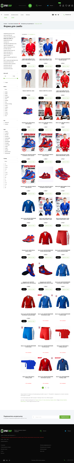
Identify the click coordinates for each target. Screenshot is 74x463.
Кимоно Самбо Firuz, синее (28, 90)
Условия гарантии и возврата (6, 447)
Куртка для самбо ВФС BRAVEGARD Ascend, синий (62, 314)
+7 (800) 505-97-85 (70, 460)
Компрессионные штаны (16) (9, 50)
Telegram (50, 5)
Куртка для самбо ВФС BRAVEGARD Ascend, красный (62, 59)
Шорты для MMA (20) (8, 35)
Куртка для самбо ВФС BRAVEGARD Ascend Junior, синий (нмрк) (62, 283)
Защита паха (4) (7, 55)
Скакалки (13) (6, 42)
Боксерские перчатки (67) (9, 61)
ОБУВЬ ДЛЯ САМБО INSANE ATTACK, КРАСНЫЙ (62, 187)
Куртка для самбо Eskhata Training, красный (62, 346)
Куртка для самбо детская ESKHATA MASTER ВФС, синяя (45, 59)
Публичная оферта (43, 449)
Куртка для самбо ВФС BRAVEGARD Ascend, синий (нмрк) (28, 219)
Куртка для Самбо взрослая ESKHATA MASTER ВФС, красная (62, 91)
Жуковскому (23, 401)
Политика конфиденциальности (45, 445)
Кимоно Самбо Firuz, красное (45, 90)
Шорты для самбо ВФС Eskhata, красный (45, 123)
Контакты (28, 14)
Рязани (36, 400)
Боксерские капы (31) (8, 66)
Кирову (51, 400)
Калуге (55, 400)
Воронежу (48, 400)
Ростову (43, 400)
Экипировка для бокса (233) (9, 33)
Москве (40, 400)
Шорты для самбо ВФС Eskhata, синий (63, 123)
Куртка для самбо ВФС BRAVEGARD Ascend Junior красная (45, 377)
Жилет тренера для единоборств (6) (11, 60)
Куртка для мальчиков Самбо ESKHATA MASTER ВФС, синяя (62, 219)
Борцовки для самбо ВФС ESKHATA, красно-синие (45, 155)
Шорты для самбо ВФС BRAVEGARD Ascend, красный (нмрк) (62, 251)
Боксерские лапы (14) (8, 65)
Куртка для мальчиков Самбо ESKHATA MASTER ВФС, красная (62, 155)
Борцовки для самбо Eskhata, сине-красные (28, 123)
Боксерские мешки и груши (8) (9, 63)
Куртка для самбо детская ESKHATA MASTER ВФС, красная (28, 59)
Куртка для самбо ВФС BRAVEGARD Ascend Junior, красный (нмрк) (28, 314)
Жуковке (65, 400)
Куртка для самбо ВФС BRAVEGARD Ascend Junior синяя (45, 314)
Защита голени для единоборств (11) (10, 58)
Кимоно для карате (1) (8, 52)
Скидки (12, 17)
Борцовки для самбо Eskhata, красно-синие (28, 251)
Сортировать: (24, 34)
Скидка (6, 82)
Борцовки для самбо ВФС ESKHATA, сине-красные (28, 187)
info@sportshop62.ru (4, 441)
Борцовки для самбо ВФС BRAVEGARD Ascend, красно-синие (45, 283)
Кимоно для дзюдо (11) (8, 53)
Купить (24, 66)
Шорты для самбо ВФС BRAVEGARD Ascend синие (28, 346)
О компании (6, 14)
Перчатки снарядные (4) (8, 45)
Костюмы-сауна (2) (7, 48)
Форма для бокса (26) (8, 40)
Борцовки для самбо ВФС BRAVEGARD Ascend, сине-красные (28, 283)
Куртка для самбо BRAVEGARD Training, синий (62, 377)
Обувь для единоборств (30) (9, 47)
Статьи (22, 14)
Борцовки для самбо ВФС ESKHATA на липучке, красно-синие (45, 187)
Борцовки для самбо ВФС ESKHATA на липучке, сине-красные (28, 155)
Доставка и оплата (14, 14)
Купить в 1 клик (31, 66)
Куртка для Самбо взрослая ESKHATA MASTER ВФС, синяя (45, 219)
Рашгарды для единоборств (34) (10, 43)
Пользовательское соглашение (45, 447)
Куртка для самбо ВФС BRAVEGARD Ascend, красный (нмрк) (45, 251)
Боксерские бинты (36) (8, 68)
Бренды (5, 17)
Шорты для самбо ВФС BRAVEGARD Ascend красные (45, 346)
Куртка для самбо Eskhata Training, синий (28, 377)
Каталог (39, 6)
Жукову (61, 400)
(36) (8, 38)
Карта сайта (42, 451)
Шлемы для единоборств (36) (9, 36)
